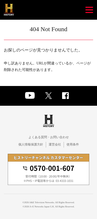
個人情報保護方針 (30, 144)
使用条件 (72, 144)
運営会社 (55, 144)
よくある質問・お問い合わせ (48, 137)
